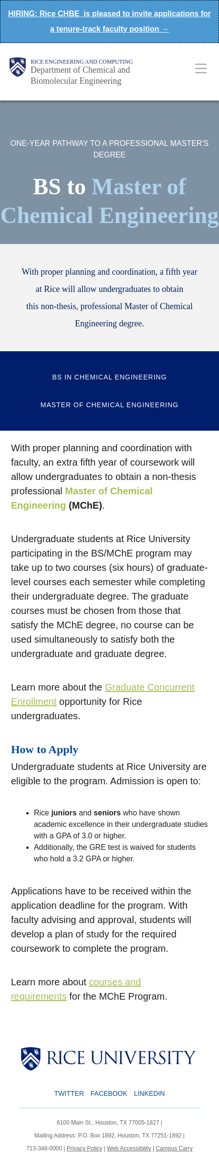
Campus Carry (174, 1148)
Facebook (109, 1093)
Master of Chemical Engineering (109, 405)
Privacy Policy (85, 1148)
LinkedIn (149, 1093)
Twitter (69, 1093)
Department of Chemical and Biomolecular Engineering (80, 75)
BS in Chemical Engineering (109, 377)
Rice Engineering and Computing (82, 62)
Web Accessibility (129, 1148)
